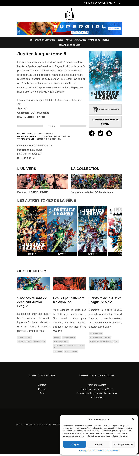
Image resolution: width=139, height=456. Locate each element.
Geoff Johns (44, 134)
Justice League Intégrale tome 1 (31, 342)
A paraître (80, 40)
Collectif (45, 136)
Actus (69, 40)
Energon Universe (45, 40)
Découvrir (32, 192)
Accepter (74, 444)
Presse (42, 391)
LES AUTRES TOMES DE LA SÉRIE (46, 200)
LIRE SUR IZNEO (105, 109)
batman (57, 338)
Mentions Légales (97, 386)
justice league (24, 337)
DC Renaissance (40, 113)
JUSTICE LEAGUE (35, 117)
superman (58, 353)
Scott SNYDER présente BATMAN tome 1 (69, 347)
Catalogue (94, 40)
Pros (42, 395)
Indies (60, 40)
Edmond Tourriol (49, 139)
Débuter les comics (69, 45)
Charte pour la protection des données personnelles (99, 451)
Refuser (99, 444)
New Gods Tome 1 (60, 342)
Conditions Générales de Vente (97, 391)
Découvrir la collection (92, 192)
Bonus (105, 40)
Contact (42, 386)
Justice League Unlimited (100, 338)
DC (31, 40)
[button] (133, 419)
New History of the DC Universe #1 (103, 342)
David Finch (62, 136)
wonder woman (71, 353)
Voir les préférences (123, 444)
